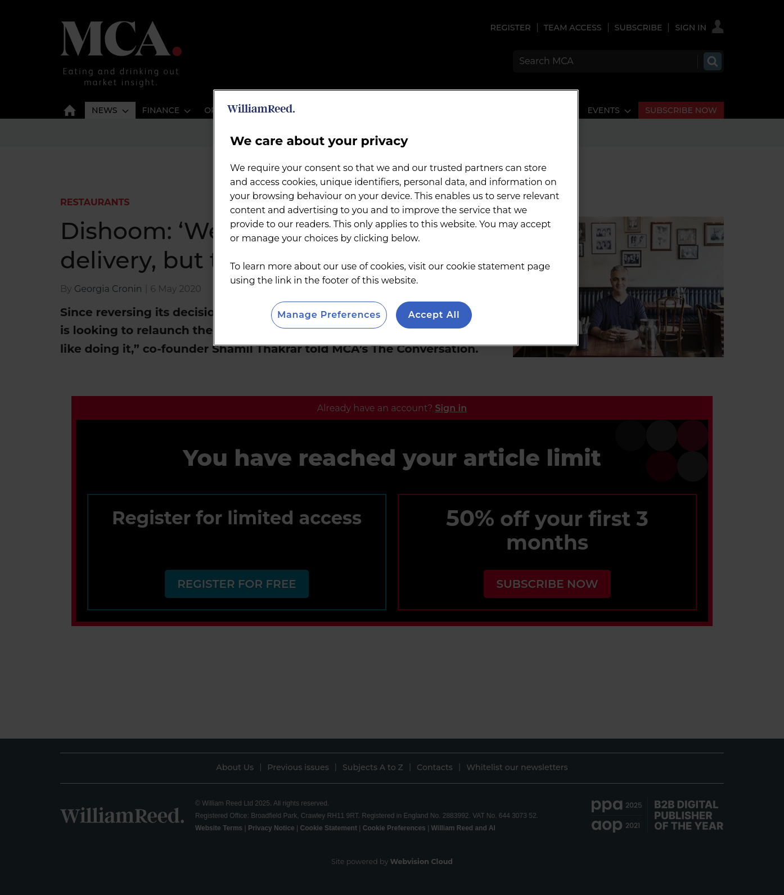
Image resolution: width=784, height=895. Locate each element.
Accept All (434, 314)
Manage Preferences (329, 314)
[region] (396, 217)
